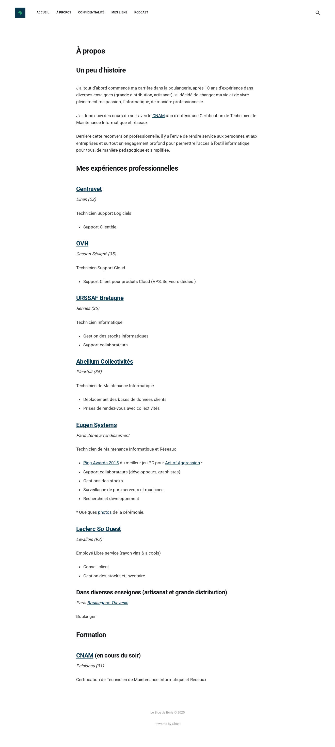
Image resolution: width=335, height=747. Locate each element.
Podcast (141, 12)
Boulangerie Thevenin (107, 602)
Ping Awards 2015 (101, 462)
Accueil (43, 12)
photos (105, 512)
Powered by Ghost (167, 724)
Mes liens (119, 12)
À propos (63, 12)
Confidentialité (91, 12)
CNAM (158, 115)
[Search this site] (318, 12)
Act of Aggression (182, 462)
